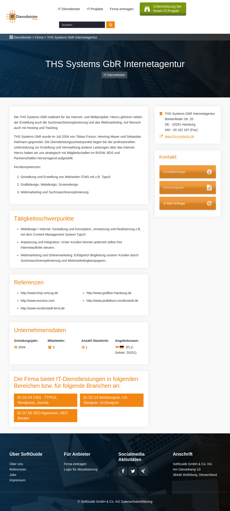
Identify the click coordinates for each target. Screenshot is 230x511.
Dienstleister (22, 37)
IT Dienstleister (69, 9)
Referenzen (17, 469)
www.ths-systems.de (179, 136)
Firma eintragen (121, 9)
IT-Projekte (95, 9)
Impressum (17, 480)
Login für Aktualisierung (81, 469)
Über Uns (16, 464)
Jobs (12, 475)
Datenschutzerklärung (136, 501)
